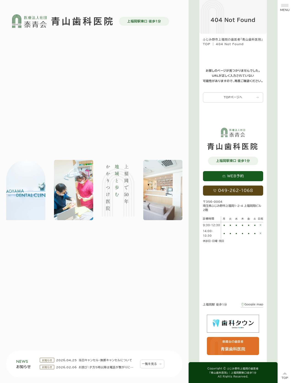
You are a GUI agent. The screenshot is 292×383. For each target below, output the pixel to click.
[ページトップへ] (285, 376)
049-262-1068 (233, 190)
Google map (252, 304)
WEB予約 (233, 176)
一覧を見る (152, 363)
